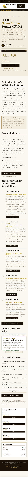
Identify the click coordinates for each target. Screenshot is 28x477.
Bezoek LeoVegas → (12, 217)
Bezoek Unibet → (11, 294)
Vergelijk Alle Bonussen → (12, 323)
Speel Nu (21, 6)
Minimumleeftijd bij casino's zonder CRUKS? (14, 387)
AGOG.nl (8, 466)
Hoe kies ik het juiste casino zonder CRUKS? (14, 366)
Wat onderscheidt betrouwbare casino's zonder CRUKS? (14, 362)
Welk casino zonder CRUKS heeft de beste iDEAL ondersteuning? (14, 378)
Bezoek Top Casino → (10, 65)
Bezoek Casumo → (12, 318)
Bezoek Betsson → (12, 245)
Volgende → (18, 351)
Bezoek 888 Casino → (13, 270)
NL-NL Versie (14, 467)
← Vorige (9, 351)
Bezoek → (14, 417)
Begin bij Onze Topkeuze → (12, 395)
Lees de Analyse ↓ (9, 68)
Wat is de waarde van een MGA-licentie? (14, 374)
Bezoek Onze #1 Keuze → (11, 173)
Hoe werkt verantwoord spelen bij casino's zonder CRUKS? (14, 383)
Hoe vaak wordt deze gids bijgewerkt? (14, 391)
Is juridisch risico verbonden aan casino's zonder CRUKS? (14, 370)
